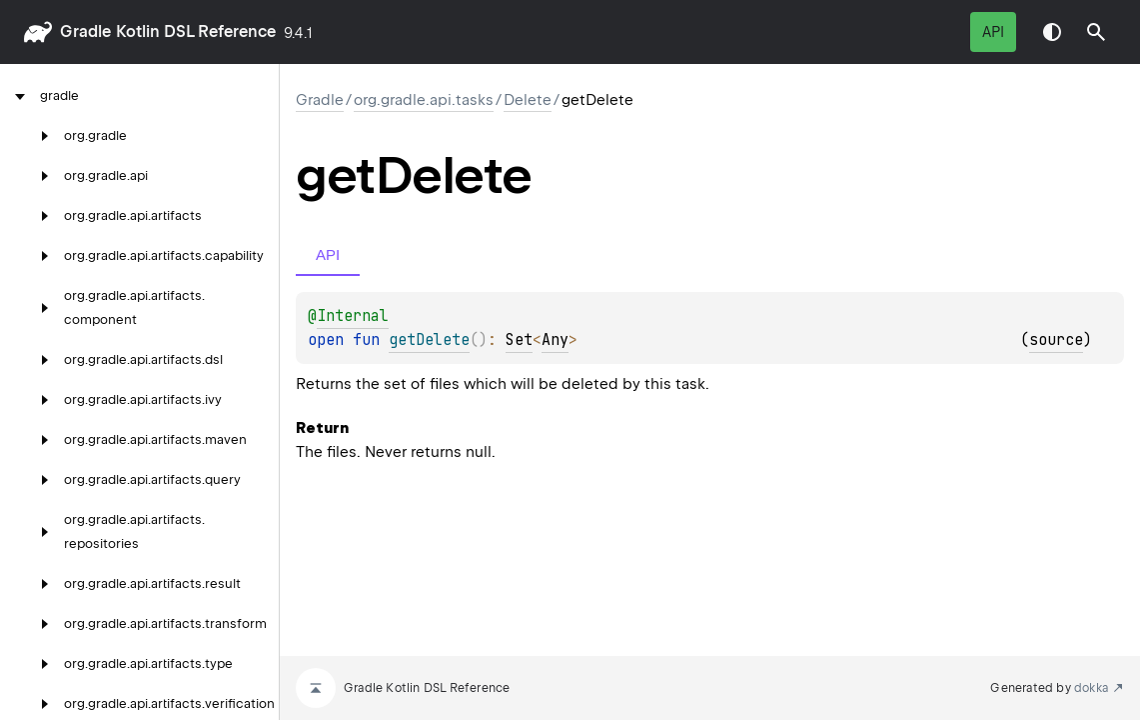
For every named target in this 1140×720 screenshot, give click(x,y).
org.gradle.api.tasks (424, 100)
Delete (528, 100)
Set (519, 340)
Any (555, 340)
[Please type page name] (1096, 32)
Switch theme (1052, 32)
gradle (85, 31)
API (993, 32)
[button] (1096, 32)
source (1056, 340)
